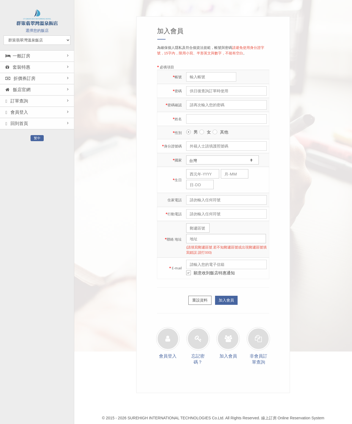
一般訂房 (18, 56)
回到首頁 (17, 123)
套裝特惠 (18, 67)
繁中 (37, 138)
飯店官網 (18, 89)
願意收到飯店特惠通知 (210, 272)
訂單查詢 (17, 101)
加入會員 (226, 300)
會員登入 (17, 112)
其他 (220, 132)
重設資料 (200, 300)
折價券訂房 (20, 78)
